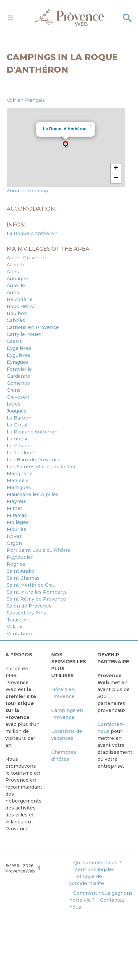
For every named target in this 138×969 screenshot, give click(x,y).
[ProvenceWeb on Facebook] (52, 868)
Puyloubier (20, 557)
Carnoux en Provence (33, 327)
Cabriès (16, 320)
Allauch (15, 265)
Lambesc (18, 439)
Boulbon (17, 313)
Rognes (16, 564)
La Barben (19, 418)
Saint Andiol (21, 571)
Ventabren (19, 634)
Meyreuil (17, 501)
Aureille (16, 286)
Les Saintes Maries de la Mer (41, 467)
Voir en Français (26, 100)
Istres (14, 404)
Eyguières (19, 355)
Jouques (17, 411)
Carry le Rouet (24, 334)
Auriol (14, 292)
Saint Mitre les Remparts (37, 592)
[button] (65, 144)
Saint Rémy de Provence (36, 599)
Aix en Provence (26, 258)
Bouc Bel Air (21, 306)
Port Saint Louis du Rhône (38, 550)
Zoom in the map (27, 191)
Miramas (17, 515)
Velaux (14, 627)
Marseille (18, 481)
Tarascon (18, 620)
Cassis (14, 341)
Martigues (19, 487)
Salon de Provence (29, 606)
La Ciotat (17, 425)
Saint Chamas (23, 578)
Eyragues (18, 362)
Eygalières (19, 348)
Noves (14, 536)
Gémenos (18, 383)
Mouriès (16, 529)
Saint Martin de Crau (31, 585)
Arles (13, 272)
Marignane (20, 474)
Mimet (14, 508)
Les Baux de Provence (34, 460)
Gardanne (18, 376)
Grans (14, 390)
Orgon (14, 543)
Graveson (18, 397)
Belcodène (20, 299)
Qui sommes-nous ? (97, 863)
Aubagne (17, 279)
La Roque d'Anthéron (64, 128)
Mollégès (18, 522)
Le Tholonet (21, 453)
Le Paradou (20, 446)
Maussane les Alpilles (33, 494)
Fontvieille (19, 369)
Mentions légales (94, 869)
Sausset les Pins (26, 613)
